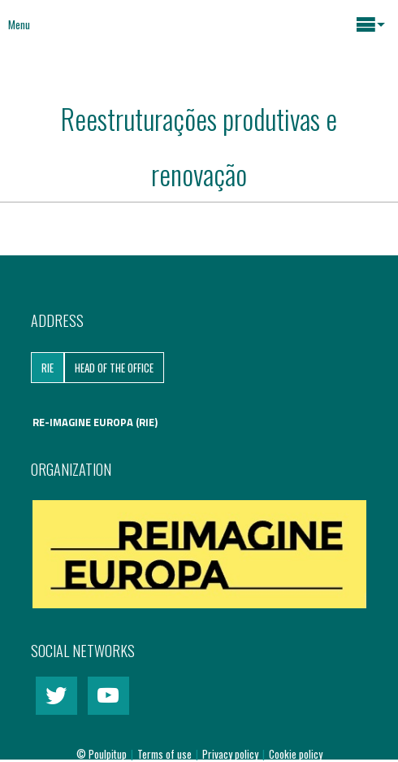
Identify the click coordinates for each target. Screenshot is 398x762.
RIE (47, 367)
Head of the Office (114, 367)
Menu (19, 24)
